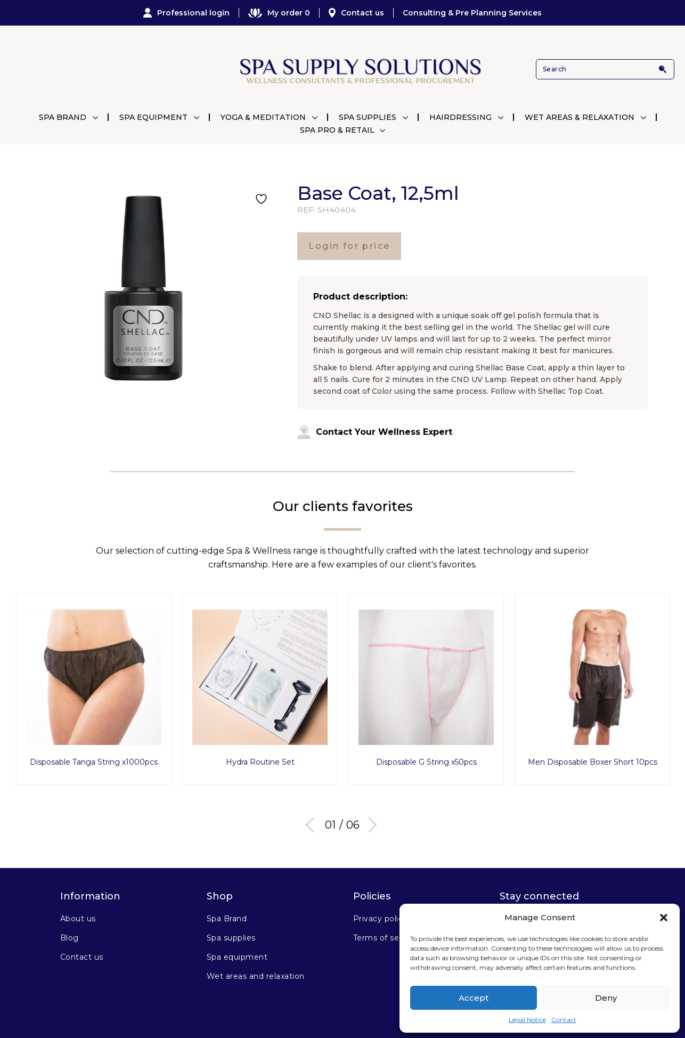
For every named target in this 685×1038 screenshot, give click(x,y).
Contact (563, 1020)
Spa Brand (62, 117)
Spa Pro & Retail (337, 130)
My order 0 (279, 13)
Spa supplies (231, 931)
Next (369, 817)
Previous (313, 817)
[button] (663, 917)
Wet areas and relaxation (256, 969)
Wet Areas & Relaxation (579, 117)
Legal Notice (527, 1020)
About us (78, 912)
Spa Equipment (153, 117)
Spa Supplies (367, 117)
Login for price (349, 246)
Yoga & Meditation (263, 117)
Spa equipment (237, 950)
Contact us (356, 13)
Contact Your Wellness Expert (374, 432)
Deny (606, 998)
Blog (69, 931)
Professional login (186, 13)
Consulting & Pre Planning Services (472, 13)
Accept (473, 998)
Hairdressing (460, 117)
